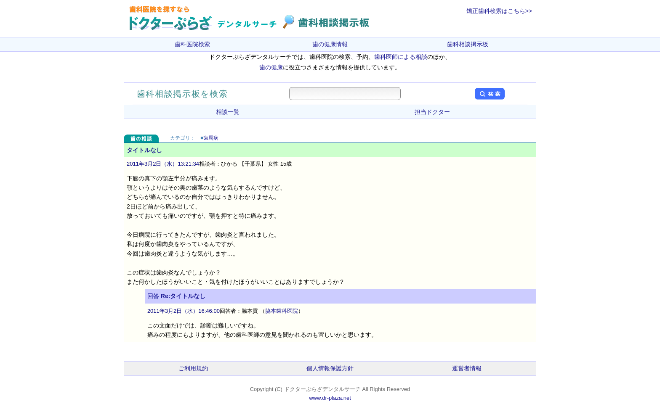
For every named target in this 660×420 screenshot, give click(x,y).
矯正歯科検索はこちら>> (499, 11)
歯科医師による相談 (400, 56)
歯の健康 (271, 67)
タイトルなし (144, 150)
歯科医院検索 (192, 44)
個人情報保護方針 (330, 368)
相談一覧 (228, 111)
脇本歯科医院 (281, 311)
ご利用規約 (193, 368)
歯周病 (210, 138)
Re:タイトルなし (183, 296)
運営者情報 (467, 368)
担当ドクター (432, 111)
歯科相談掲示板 (467, 44)
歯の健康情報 (330, 44)
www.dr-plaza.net (330, 398)
